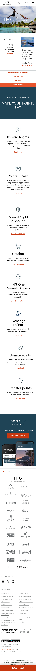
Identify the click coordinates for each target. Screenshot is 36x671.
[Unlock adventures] (18, 301)
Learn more (6, 649)
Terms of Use (5, 618)
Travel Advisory (24, 605)
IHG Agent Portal (6, 599)
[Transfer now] (20, 399)
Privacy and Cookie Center (25, 618)
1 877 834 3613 (25, 632)
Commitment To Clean (26, 608)
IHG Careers (5, 593)
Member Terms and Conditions (7, 614)
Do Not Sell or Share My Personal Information (9, 621)
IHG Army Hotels (6, 605)
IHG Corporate (23, 610)
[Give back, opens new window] (20, 368)
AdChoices (23, 613)
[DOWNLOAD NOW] (18, 435)
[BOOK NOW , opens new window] (27, 65)
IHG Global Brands (7, 596)
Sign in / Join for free (22, 3)
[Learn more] (18, 193)
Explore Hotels (23, 593)
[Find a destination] (18, 234)
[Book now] (18, 152)
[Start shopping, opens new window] (18, 264)
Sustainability (5, 608)
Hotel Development (25, 596)
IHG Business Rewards (26, 602)
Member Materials (7, 610)
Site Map (21, 622)
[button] (33, 3)
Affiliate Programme (25, 599)
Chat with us (5, 602)
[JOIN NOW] (9, 53)
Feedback (4, 625)
